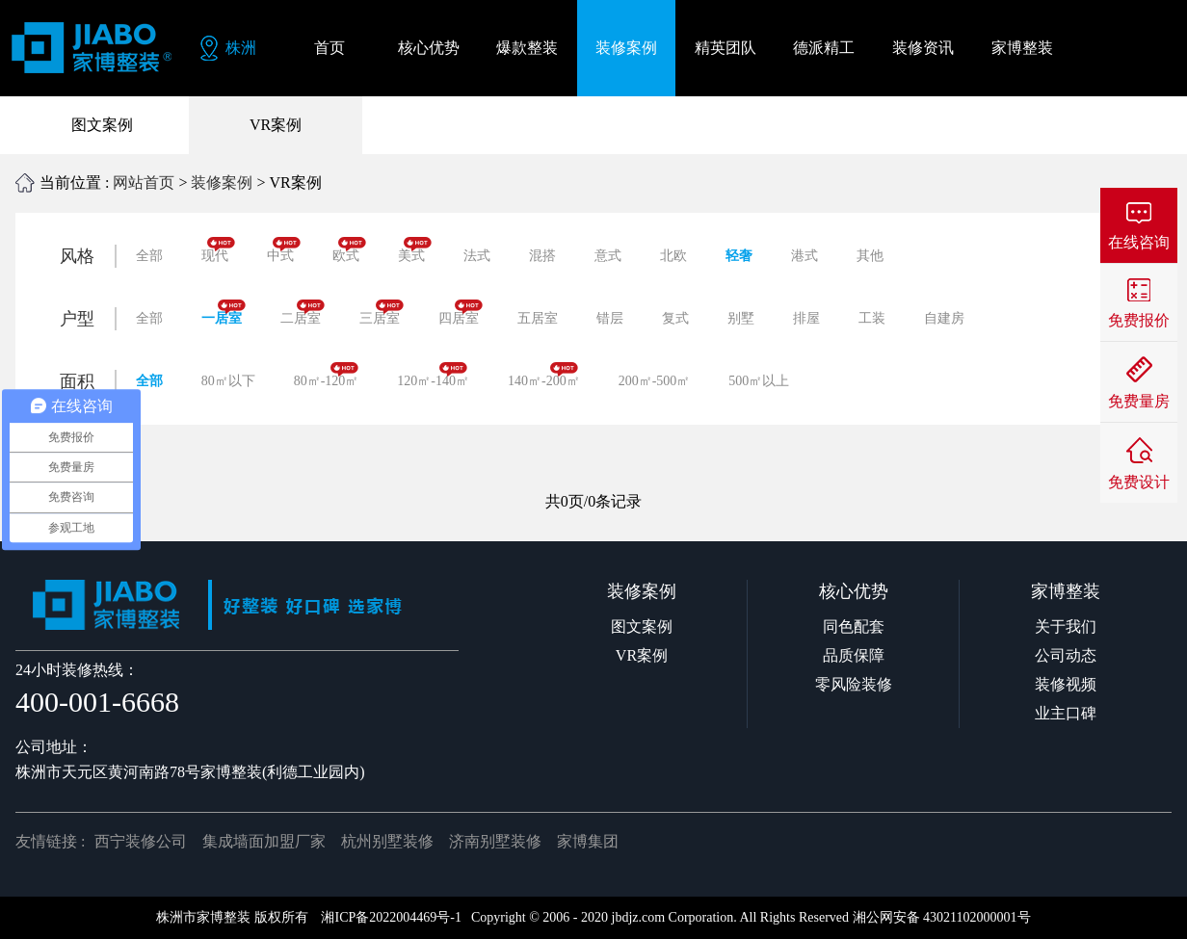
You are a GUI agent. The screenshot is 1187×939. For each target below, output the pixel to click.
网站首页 (143, 182)
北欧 (673, 255)
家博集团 (588, 841)
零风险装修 (853, 684)
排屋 (806, 318)
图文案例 (102, 125)
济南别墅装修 (495, 841)
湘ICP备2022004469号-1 (391, 917)
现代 (218, 250)
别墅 (740, 318)
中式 (284, 250)
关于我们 (1065, 626)
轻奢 (738, 255)
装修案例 (221, 182)
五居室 (537, 318)
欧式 (349, 250)
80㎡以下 (228, 381)
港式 (804, 255)
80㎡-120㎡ (326, 375)
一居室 (223, 313)
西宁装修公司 (140, 841)
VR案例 (276, 125)
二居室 (302, 313)
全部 (149, 255)
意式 (607, 255)
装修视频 (1065, 684)
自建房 (944, 318)
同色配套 (853, 626)
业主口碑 (1065, 713)
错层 (609, 318)
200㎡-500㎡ (655, 381)
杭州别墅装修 (387, 841)
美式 (415, 250)
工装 (871, 318)
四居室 (460, 313)
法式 (476, 255)
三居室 (381, 313)
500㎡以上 (758, 381)
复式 (675, 318)
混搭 (542, 255)
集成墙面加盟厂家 (264, 841)
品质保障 (853, 655)
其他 (870, 255)
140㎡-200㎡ (544, 375)
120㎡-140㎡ (433, 375)
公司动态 (1065, 655)
